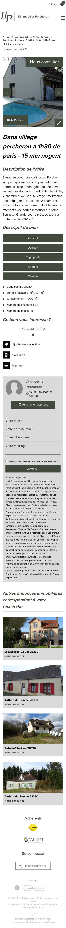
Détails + (33, 247)
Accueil (6, 37)
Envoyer (33, 469)
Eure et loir (25, 37)
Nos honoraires (44, 904)
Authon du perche (42, 37)
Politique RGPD (36, 907)
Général (33, 238)
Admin (25, 907)
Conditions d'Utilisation (37, 574)
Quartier (33, 276)
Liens (54, 904)
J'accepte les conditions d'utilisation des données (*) (33, 461)
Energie (33, 266)
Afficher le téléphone (33, 405)
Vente (15, 37)
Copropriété (33, 257)
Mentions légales (28, 904)
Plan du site (14, 904)
